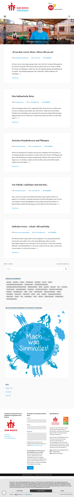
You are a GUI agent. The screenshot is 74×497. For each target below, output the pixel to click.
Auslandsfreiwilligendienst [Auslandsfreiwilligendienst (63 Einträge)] (15, 302)
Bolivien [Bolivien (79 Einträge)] (53, 305)
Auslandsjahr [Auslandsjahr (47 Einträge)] (29, 302)
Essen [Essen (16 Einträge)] (30, 310)
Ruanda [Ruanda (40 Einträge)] (44, 312)
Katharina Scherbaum (22, 62)
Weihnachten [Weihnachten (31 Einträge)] (59, 314)
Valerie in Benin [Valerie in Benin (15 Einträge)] (49, 314)
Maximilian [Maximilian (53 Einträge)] (18, 312)
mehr (63, 491)
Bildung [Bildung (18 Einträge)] (46, 305)
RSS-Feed (8, 414)
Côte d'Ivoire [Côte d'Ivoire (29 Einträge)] (10, 307)
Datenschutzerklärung (36, 463)
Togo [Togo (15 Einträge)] (35, 314)
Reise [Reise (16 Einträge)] (38, 312)
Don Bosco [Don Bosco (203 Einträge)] (31, 307)
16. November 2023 (37, 155)
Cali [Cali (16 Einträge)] (59, 305)
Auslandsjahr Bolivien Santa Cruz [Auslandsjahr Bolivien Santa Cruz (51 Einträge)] (16, 305)
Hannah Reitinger (20, 155)
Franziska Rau (19, 106)
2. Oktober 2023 (37, 204)
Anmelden (8, 410)
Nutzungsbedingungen (10, 456)
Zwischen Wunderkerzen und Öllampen (35, 146)
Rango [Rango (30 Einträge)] (33, 312)
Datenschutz (7, 454)
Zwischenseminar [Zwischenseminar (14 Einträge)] (11, 317)
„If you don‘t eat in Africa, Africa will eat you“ (32, 53)
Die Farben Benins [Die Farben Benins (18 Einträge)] (21, 307)
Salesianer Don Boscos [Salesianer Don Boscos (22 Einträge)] (54, 312)
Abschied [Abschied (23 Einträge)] (15, 300)
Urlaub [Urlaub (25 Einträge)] (41, 314)
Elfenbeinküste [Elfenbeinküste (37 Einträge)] (18, 310)
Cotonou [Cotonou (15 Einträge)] (64, 305)
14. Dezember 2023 (35, 106)
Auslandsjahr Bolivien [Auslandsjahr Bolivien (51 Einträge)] (41, 302)
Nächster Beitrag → (63, 282)
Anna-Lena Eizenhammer (23, 250)
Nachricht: (29, 449)
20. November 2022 (42, 250)
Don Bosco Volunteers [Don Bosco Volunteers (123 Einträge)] (55, 307)
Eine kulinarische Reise (31, 100)
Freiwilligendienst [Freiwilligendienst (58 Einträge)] (49, 310)
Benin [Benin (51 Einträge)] (40, 305)
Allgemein (50, 62)
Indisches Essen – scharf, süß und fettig (36, 241)
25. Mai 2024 (38, 62)
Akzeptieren (41, 491)
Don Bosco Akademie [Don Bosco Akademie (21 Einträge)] (41, 307)
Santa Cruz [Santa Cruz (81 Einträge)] (10, 314)
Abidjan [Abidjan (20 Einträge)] (9, 300)
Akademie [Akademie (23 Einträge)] (37, 300)
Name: (28, 436)
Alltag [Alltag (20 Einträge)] (44, 300)
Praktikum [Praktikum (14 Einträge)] (26, 312)
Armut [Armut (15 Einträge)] (50, 300)
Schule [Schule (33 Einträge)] (17, 314)
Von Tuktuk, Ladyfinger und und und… (34, 195)
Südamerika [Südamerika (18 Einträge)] (28, 314)
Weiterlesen (15, 82)
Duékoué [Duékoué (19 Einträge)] (9, 310)
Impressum (7, 453)
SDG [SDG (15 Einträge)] (22, 314)
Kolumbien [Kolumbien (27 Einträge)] (10, 312)
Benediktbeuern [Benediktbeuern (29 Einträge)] (32, 305)
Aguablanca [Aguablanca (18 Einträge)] (29, 300)
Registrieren (9, 406)
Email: (28, 443)
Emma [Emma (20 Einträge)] (25, 310)
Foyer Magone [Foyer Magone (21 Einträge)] (38, 310)
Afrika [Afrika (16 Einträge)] (22, 300)
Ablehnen (19, 491)
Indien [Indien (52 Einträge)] (59, 310)
